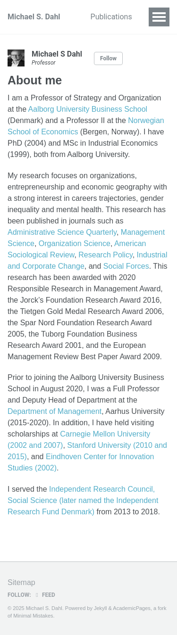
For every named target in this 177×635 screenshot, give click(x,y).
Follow (108, 58)
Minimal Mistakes (33, 616)
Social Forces (126, 266)
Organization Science (74, 243)
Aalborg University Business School (88, 109)
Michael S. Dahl (34, 16)
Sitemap (21, 582)
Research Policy (105, 255)
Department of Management (54, 411)
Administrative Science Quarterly (62, 232)
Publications (111, 16)
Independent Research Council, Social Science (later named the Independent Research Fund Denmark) (83, 500)
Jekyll (100, 608)
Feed (44, 595)
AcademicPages (132, 608)
